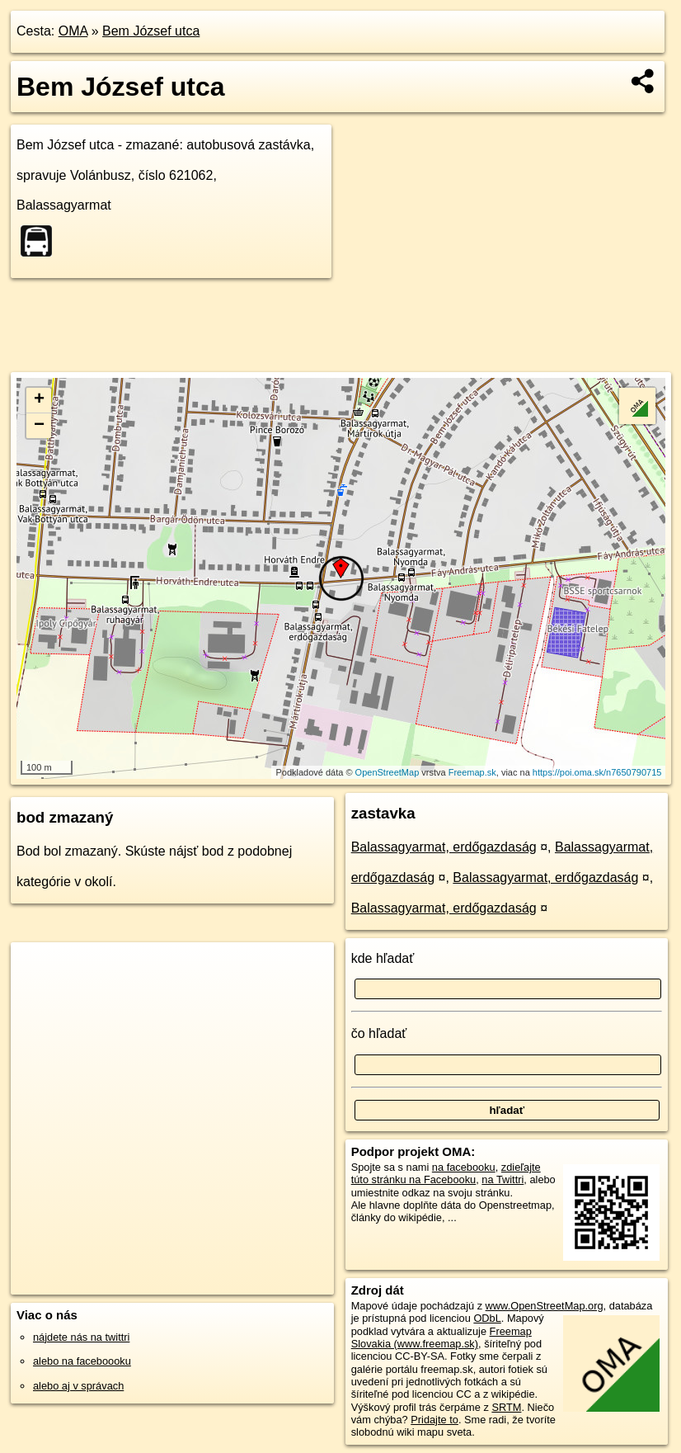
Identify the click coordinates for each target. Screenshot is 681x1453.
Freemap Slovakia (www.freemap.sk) (441, 1337)
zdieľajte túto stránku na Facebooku (446, 1173)
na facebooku (463, 1167)
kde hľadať (383, 958)
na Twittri (502, 1179)
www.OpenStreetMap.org (545, 1306)
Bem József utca (151, 31)
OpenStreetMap (387, 772)
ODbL (486, 1318)
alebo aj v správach (78, 1386)
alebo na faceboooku (82, 1361)
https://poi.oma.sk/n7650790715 (597, 772)
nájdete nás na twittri (81, 1337)
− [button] (39, 425)
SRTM (506, 1407)
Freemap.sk (472, 772)
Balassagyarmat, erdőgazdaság (444, 847)
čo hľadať (379, 1033)
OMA (73, 31)
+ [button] (39, 400)
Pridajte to (434, 1419)
